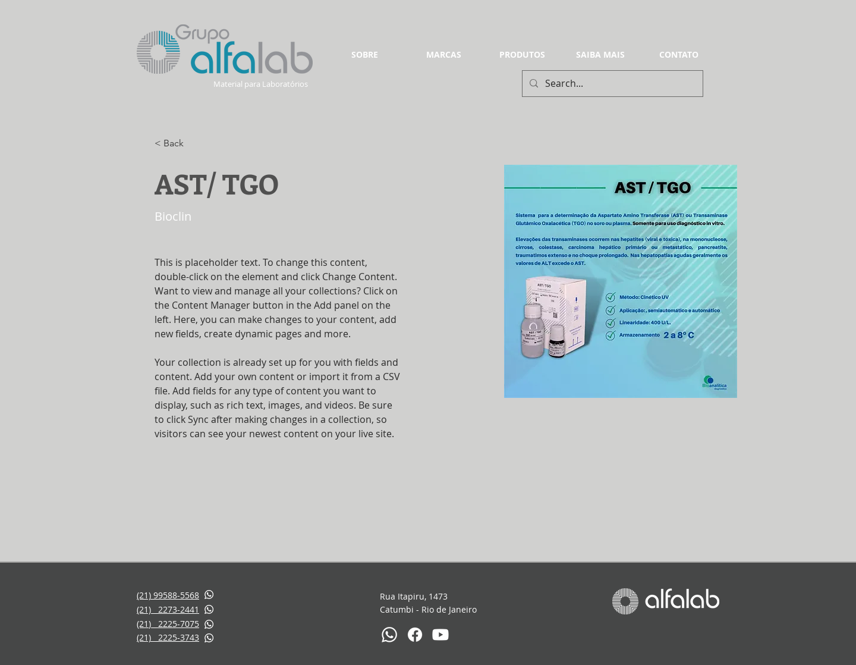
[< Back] (178, 143)
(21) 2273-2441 (168, 609)
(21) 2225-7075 (168, 623)
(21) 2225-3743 (168, 637)
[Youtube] (440, 634)
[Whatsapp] (389, 634)
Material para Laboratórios (261, 84)
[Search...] (611, 83)
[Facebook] (414, 634)
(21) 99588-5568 (168, 595)
